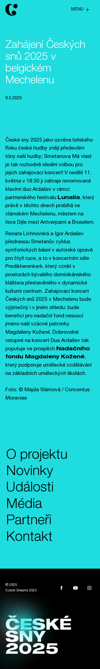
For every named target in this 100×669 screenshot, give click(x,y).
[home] (20, 9)
